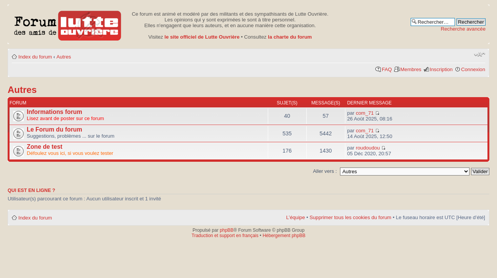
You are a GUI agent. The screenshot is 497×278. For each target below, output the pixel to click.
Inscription (441, 69)
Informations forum (54, 112)
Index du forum (35, 57)
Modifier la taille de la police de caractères (479, 54)
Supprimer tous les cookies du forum (350, 217)
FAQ (387, 69)
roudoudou (368, 148)
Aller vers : (325, 171)
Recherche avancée (463, 29)
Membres (410, 69)
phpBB (226, 230)
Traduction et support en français (225, 235)
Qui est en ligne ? (31, 190)
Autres (64, 57)
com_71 (365, 113)
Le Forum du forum (54, 129)
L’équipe (295, 217)
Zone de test (44, 146)
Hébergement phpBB (283, 235)
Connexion (473, 69)
